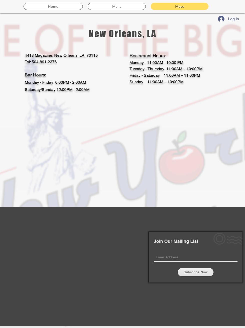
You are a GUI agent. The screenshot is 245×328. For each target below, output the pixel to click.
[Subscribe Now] (196, 272)
